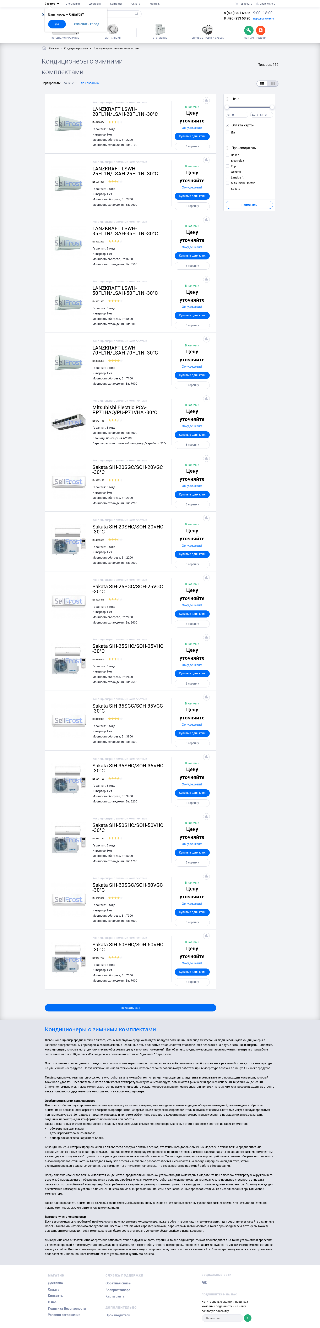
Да (57, 24)
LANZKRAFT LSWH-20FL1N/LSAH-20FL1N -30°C (125, 111)
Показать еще (130, 1008)
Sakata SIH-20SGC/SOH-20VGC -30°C (127, 469)
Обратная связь (118, 1283)
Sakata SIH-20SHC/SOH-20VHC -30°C (127, 529)
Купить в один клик (192, 136)
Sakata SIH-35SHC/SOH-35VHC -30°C (127, 768)
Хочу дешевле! (192, 128)
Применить (249, 205)
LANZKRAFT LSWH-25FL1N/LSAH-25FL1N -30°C (125, 171)
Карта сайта (115, 1296)
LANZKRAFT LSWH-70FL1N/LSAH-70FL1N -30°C (125, 350)
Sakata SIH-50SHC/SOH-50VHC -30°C (127, 827)
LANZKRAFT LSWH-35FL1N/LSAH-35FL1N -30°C (125, 231)
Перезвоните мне (263, 18)
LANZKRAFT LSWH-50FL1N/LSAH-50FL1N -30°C (125, 290)
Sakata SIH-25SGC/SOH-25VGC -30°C (127, 589)
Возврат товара (117, 1290)
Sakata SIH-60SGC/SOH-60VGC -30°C (127, 887)
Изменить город (86, 24)
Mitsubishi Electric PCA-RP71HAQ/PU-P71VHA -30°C (124, 410)
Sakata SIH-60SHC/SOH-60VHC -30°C (127, 947)
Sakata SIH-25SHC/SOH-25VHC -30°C (127, 648)
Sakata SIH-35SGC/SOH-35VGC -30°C (127, 708)
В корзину (192, 146)
